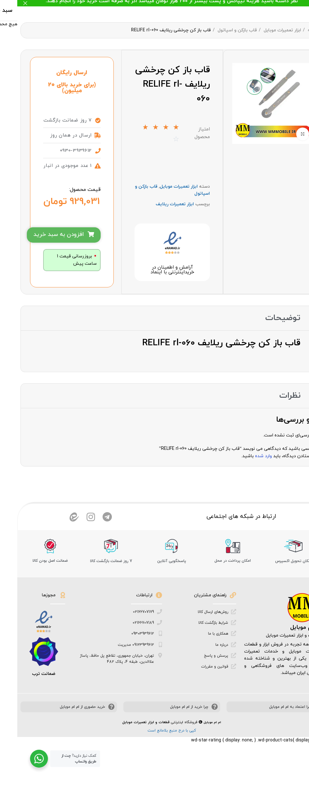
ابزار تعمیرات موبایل (264, 30)
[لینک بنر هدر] (164, 3)
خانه (294, 30)
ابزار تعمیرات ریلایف (157, 218)
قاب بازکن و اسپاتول (219, 30)
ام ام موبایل (288, 655)
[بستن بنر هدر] (8, 3)
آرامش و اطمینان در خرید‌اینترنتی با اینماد (155, 290)
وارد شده (246, 476)
